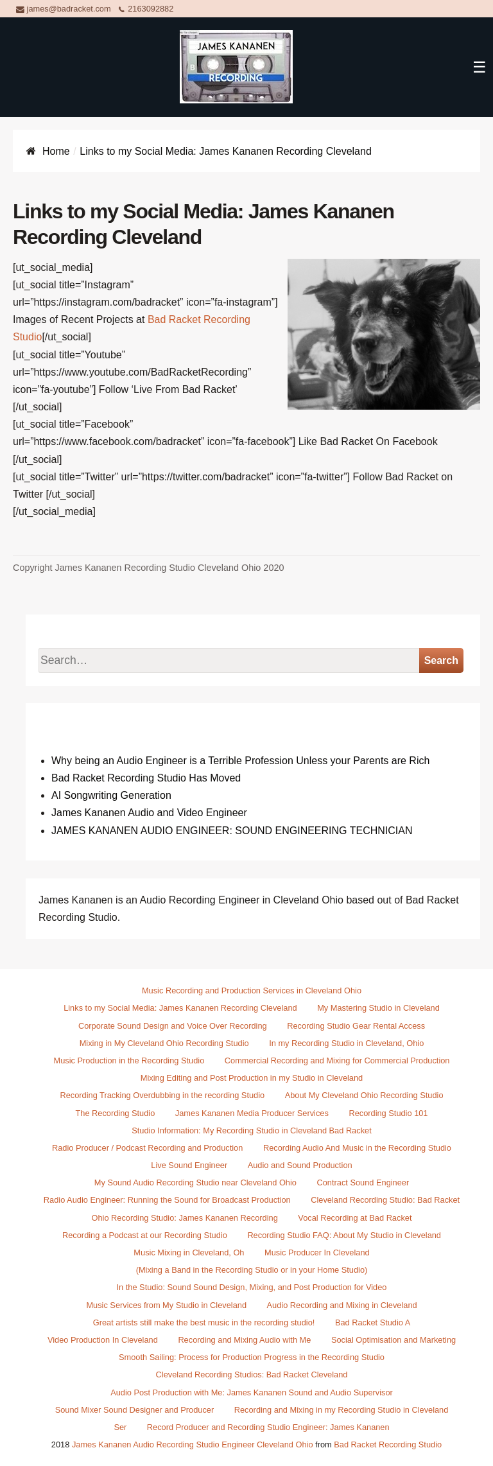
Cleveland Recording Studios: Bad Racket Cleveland (252, 1374)
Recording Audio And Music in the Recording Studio (357, 1148)
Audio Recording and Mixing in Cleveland (342, 1305)
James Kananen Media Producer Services (252, 1113)
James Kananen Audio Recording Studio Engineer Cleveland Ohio (192, 1444)
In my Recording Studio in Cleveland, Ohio (346, 1043)
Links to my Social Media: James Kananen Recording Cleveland (180, 1008)
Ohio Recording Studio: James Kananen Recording (185, 1218)
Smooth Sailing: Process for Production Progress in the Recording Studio (252, 1357)
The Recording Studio (115, 1113)
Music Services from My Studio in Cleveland (166, 1305)
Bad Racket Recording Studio (388, 1444)
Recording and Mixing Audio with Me (244, 1340)
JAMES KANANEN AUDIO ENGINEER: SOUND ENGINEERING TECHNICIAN (231, 830)
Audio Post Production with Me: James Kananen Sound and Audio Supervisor (251, 1392)
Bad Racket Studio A (372, 1322)
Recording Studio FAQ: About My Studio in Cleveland (344, 1235)
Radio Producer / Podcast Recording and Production (147, 1148)
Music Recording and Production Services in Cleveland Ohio (251, 990)
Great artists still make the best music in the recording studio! (204, 1322)
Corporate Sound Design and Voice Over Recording (172, 1026)
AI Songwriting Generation (111, 795)
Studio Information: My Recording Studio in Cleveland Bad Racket (251, 1130)
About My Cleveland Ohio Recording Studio (364, 1095)
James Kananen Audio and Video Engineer (149, 812)
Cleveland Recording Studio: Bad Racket (385, 1200)
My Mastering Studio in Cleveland (378, 1008)
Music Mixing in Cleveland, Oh (189, 1252)
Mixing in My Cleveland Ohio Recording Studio (164, 1043)
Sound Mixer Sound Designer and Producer (134, 1410)
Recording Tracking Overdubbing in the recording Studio (162, 1095)
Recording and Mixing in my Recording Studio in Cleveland (341, 1410)
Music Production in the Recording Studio (129, 1060)
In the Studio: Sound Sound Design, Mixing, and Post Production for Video (252, 1287)
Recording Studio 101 (388, 1113)
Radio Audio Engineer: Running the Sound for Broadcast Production (167, 1200)
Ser (120, 1427)
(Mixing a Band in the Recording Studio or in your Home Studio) (252, 1270)
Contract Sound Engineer (363, 1182)
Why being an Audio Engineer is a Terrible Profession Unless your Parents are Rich (240, 760)
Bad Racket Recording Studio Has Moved (146, 777)
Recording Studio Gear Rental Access (356, 1026)
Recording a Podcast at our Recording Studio (144, 1235)
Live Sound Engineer (189, 1165)
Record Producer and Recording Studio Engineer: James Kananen (268, 1427)
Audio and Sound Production (300, 1165)
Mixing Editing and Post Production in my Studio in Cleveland (252, 1078)
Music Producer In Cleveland (317, 1252)
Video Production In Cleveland (103, 1340)
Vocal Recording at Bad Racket (354, 1218)
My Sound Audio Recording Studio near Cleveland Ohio (195, 1182)
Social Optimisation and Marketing (393, 1340)
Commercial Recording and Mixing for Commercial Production (337, 1060)
